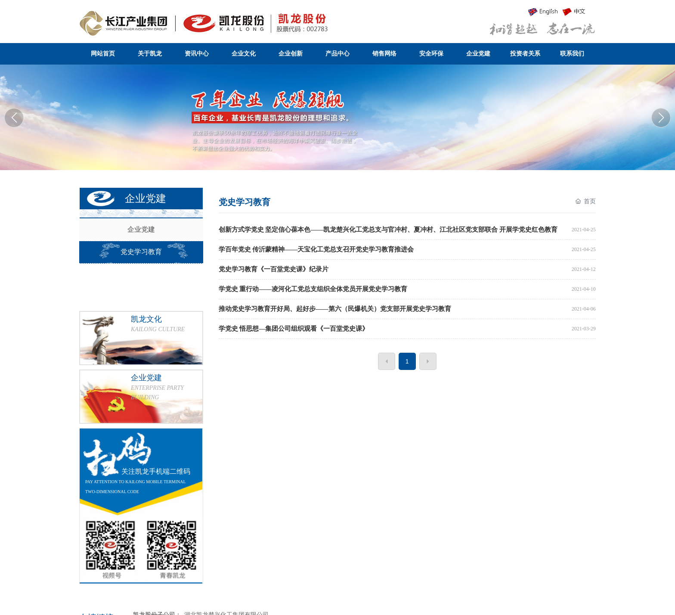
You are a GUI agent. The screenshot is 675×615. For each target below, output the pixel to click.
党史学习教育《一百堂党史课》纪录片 (273, 269)
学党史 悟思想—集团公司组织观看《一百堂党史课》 (294, 328)
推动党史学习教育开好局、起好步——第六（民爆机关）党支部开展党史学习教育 (335, 308)
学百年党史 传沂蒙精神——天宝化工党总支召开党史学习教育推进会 (316, 249)
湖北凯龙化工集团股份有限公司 (337, 115)
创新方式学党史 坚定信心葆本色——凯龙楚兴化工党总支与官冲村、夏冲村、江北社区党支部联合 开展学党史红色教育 (388, 229)
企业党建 (141, 229)
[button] (661, 117)
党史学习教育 (141, 251)
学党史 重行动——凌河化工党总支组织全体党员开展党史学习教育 (313, 289)
